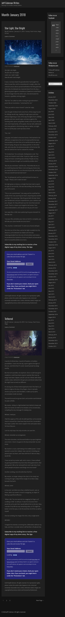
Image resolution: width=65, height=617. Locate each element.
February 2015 (53, 300)
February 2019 (53, 161)
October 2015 (53, 277)
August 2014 (52, 318)
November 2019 (53, 135)
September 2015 (53, 280)
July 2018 (51, 181)
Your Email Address (14, 262)
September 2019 (53, 141)
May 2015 (51, 292)
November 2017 (53, 205)
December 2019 (53, 132)
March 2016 (52, 263)
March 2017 (52, 228)
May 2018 (51, 187)
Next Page (39, 601)
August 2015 (52, 283)
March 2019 (52, 158)
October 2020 (53, 103)
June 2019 (51, 150)
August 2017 (52, 213)
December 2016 (53, 236)
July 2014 (51, 321)
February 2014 (53, 335)
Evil (27, 322)
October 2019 (53, 138)
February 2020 (53, 126)
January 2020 (52, 129)
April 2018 (52, 190)
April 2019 (52, 155)
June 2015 (51, 289)
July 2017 (51, 216)
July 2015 (51, 286)
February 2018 (53, 196)
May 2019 (51, 152)
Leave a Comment (10, 37)
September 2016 (53, 245)
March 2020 (52, 123)
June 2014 (51, 323)
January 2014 (52, 338)
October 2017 (53, 208)
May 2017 (51, 222)
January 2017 (52, 234)
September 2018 (53, 176)
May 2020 (51, 118)
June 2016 (51, 254)
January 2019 (52, 164)
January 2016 (52, 268)
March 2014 (52, 332)
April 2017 (52, 225)
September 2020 (53, 106)
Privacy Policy (35, 272)
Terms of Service (13, 275)
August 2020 (52, 109)
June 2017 (51, 219)
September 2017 (53, 210)
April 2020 (52, 121)
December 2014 (53, 306)
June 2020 (51, 115)
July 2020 (51, 112)
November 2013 (53, 344)
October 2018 (53, 173)
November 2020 (53, 100)
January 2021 (52, 97)
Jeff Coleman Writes (12, 3)
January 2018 (52, 199)
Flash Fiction (35, 32)
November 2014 (53, 309)
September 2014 (53, 315)
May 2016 (51, 257)
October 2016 (53, 242)
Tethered (10, 318)
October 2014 (53, 312)
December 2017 (53, 202)
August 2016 (52, 248)
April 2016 (52, 260)
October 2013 (53, 347)
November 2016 (53, 239)
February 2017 (53, 231)
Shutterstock (17, 66)
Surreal (11, 33)
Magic (6, 33)
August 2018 (52, 179)
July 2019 (51, 147)
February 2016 (53, 265)
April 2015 (52, 294)
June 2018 (51, 184)
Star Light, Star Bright (17, 28)
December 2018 (53, 167)
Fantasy (28, 32)
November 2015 (53, 274)
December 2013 (53, 341)
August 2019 (52, 144)
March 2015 (52, 297)
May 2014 (51, 326)
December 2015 (53, 271)
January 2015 (52, 303)
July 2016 (51, 251)
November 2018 (53, 170)
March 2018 (52, 193)
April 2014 (52, 329)
